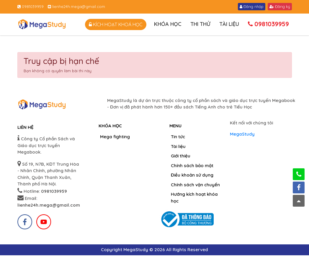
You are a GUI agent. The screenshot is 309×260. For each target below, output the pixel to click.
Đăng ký (279, 6)
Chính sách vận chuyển (195, 184)
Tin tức (178, 136)
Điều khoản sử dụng (192, 175)
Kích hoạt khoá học (116, 24)
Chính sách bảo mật (192, 165)
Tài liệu (229, 24)
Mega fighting (115, 136)
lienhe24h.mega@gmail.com (76, 6)
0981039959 (30, 6)
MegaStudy (242, 134)
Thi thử (200, 24)
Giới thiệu (180, 156)
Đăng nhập (252, 6)
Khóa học (168, 24)
